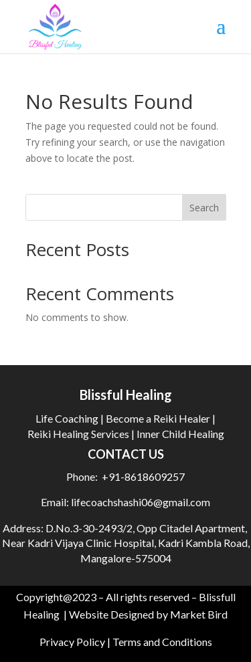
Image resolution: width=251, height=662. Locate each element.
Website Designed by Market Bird (148, 614)
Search (204, 207)
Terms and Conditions (162, 641)
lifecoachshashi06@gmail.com (139, 501)
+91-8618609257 (143, 476)
